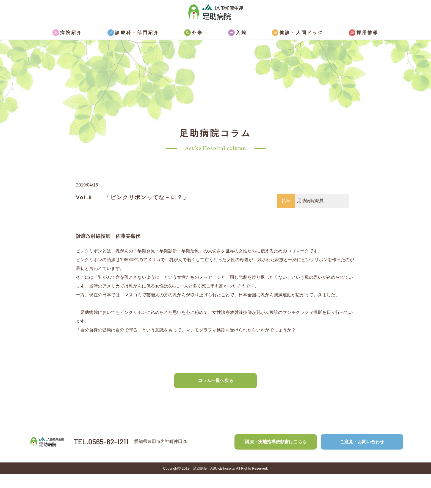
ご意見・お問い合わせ (362, 441)
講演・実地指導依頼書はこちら (275, 441)
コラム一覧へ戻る (215, 380)
